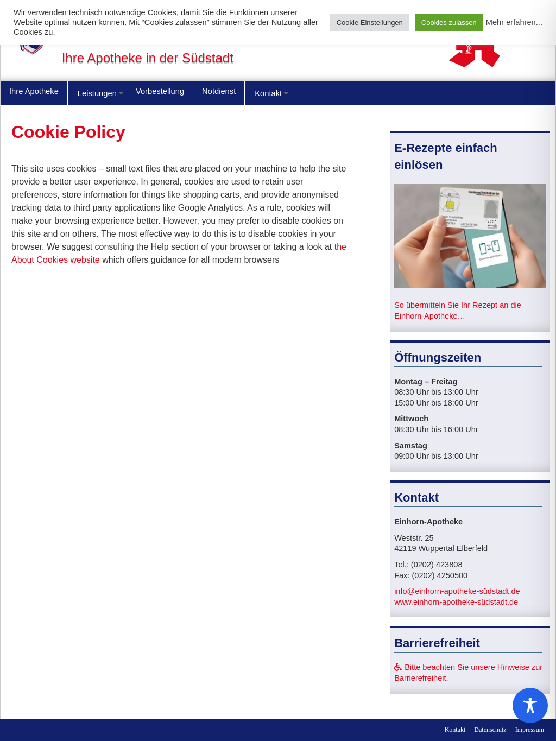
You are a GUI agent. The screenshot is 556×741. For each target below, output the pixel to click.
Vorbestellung (160, 91)
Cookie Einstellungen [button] (370, 22)
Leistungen (97, 93)
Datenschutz (490, 729)
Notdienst (219, 91)
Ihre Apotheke (34, 91)
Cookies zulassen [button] (449, 22)
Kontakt (268, 93)
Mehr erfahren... (514, 22)
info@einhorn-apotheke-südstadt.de (457, 591)
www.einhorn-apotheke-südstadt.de (456, 602)
